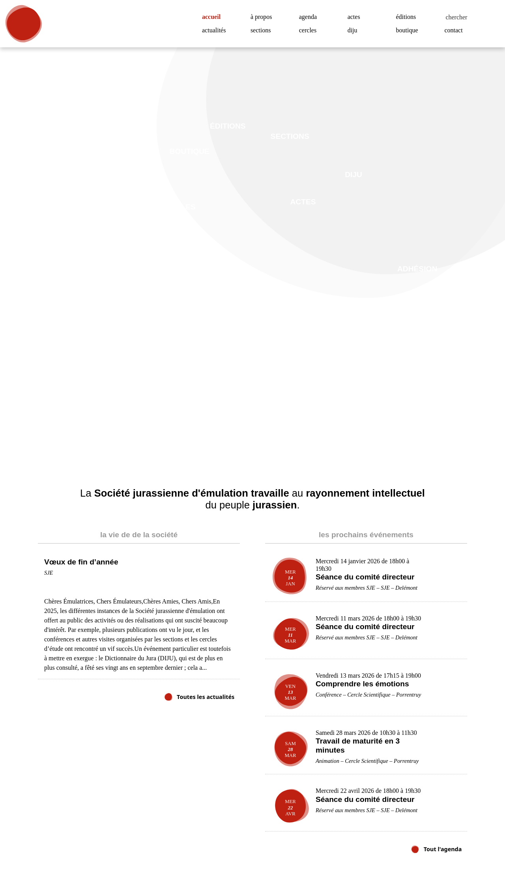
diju (352, 30)
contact (455, 30)
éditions (407, 17)
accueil (214, 17)
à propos (264, 17)
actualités (216, 30)
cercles (310, 30)
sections (263, 30)
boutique (409, 30)
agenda (310, 17)
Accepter (459, 865)
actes (355, 17)
